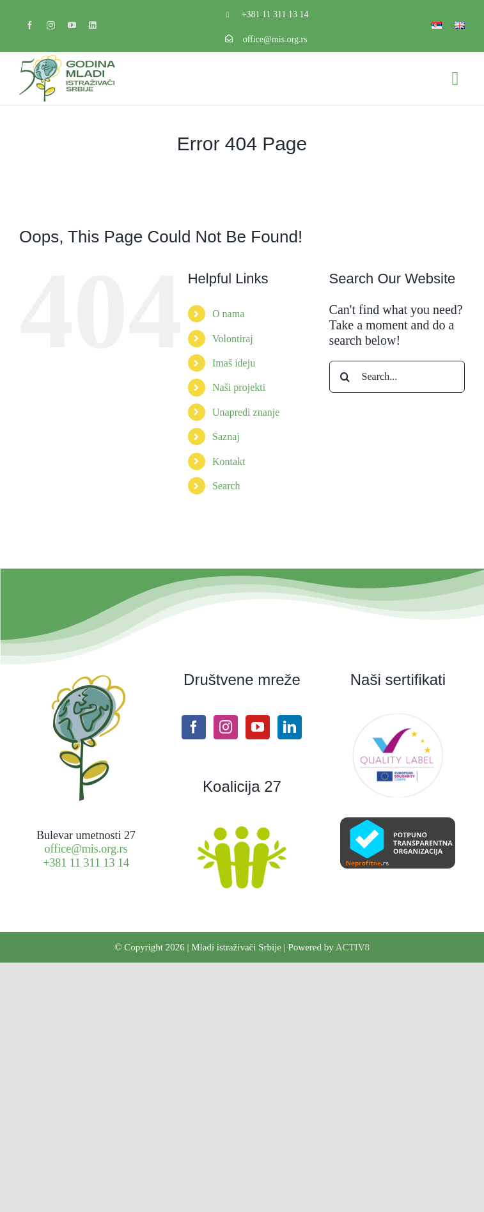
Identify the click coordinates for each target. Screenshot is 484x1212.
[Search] (345, 377)
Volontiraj (232, 338)
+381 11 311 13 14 (275, 14)
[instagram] (51, 25)
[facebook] (30, 25)
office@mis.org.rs (275, 39)
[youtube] (72, 25)
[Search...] (397, 377)
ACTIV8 (353, 947)
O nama (228, 313)
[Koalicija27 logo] (242, 828)
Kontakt (229, 461)
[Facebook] (194, 727)
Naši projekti (238, 387)
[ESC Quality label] (398, 718)
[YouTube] (258, 727)
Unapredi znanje (245, 412)
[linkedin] (92, 25)
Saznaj (226, 436)
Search (226, 485)
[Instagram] (226, 727)
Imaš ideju (233, 363)
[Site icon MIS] (86, 677)
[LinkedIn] (289, 727)
